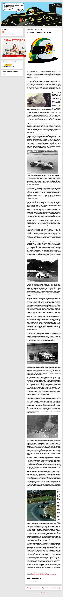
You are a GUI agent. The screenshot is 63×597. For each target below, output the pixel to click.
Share (3, 74)
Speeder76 (7, 32)
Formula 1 (41, 574)
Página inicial (45, 587)
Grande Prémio (47, 574)
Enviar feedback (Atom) (46, 592)
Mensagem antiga (56, 587)
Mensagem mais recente (33, 587)
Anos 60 (33, 574)
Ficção (37, 574)
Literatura (54, 574)
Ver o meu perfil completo (8, 34)
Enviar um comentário (33, 581)
